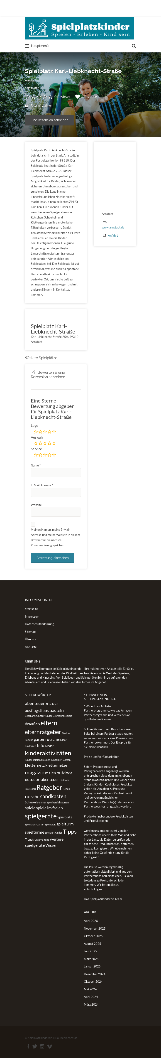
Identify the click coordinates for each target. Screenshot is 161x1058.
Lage (34, 425)
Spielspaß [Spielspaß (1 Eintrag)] (50, 824)
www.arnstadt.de (113, 227)
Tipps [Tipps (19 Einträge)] (70, 831)
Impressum (32, 616)
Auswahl (37, 437)
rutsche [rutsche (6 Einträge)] (32, 796)
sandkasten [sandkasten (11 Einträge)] (53, 796)
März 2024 (91, 1004)
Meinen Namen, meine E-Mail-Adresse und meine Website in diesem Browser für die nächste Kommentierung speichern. (55, 537)
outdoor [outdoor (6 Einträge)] (65, 772)
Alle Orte (31, 647)
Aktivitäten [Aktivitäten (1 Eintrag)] (52, 703)
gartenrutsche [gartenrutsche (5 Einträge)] (46, 739)
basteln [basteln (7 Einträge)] (56, 710)
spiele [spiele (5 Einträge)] (30, 807)
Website (36, 505)
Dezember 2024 (94, 974)
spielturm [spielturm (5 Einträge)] (65, 823)
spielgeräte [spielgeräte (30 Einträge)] (41, 816)
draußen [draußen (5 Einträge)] (32, 723)
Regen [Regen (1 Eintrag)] (66, 788)
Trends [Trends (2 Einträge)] (29, 839)
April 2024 (91, 997)
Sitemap (30, 631)
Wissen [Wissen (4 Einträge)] (51, 845)
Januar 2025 (92, 966)
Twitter (34, 1046)
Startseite (31, 609)
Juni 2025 (90, 951)
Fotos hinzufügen (38, 106)
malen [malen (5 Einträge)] (50, 772)
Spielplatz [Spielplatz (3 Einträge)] (64, 817)
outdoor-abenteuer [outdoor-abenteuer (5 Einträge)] (42, 779)
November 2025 (95, 928)
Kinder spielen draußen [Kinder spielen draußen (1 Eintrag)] (37, 759)
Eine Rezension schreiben (49, 120)
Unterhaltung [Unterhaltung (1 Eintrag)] (41, 839)
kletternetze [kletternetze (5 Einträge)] (56, 765)
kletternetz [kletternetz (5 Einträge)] (35, 765)
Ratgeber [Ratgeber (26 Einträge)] (49, 787)
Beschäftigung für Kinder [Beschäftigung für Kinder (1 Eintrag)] (38, 715)
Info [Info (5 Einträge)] (40, 745)
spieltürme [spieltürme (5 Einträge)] (34, 832)
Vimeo (49, 1046)
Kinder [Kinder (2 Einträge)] (49, 746)
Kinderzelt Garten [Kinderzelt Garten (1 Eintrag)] (61, 759)
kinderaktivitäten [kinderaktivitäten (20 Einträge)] (48, 753)
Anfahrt (113, 235)
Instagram (42, 1046)
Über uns (31, 639)
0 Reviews (62, 96)
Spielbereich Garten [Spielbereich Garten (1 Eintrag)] (58, 802)
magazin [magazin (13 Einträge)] (34, 772)
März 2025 (91, 959)
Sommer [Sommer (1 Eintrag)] (41, 802)
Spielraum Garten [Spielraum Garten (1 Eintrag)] (34, 824)
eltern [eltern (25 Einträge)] (49, 723)
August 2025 (92, 943)
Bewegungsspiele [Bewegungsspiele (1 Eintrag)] (62, 715)
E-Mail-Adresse (42, 485)
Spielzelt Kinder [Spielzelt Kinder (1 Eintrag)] (53, 832)
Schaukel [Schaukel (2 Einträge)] (31, 802)
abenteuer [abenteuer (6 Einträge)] (35, 703)
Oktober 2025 (93, 936)
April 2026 (91, 921)
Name (36, 465)
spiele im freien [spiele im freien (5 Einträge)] (49, 807)
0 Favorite (86, 96)
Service (36, 449)
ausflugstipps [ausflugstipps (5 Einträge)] (37, 710)
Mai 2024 (90, 989)
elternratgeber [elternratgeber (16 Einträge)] (43, 731)
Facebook (28, 1046)
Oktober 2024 (93, 981)
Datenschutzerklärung (39, 624)
